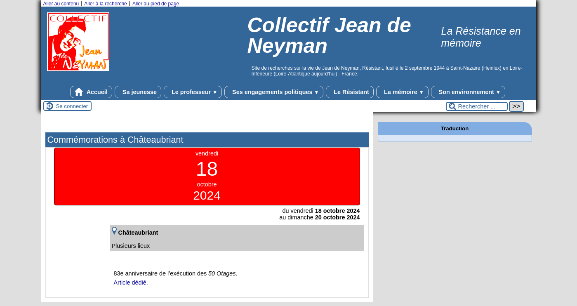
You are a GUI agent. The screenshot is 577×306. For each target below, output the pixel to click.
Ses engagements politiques (274, 92)
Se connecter (72, 106)
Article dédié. (131, 282)
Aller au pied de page (155, 4)
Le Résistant (349, 92)
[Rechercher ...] (477, 106)
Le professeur (192, 92)
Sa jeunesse (138, 92)
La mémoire (402, 92)
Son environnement (468, 92)
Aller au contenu (61, 4)
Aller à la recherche (105, 4)
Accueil (91, 92)
